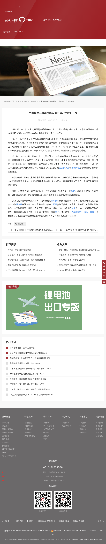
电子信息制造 (48, 429)
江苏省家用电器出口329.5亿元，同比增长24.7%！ (27, 270)
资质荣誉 (99, 429)
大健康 (46, 423)
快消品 (46, 433)
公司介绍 (99, 423)
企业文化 (99, 433)
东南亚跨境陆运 (8, 433)
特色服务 (29, 416)
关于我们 (100, 416)
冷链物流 (28, 433)
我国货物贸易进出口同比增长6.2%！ (22, 265)
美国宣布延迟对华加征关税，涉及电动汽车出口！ (27, 260)
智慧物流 (28, 423)
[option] (53, 307)
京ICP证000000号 (80, 531)
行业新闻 (34, 101)
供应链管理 (84, 539)
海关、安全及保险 (9, 456)
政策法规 (83, 429)
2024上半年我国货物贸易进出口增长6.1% (27, 374)
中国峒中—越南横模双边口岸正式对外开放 (28, 379)
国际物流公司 (78, 521)
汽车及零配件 (48, 426)
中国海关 (30, 521)
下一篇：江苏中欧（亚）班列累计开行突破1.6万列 (78, 230)
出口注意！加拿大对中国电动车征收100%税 (25, 255)
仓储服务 (5, 442)
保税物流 (5, 446)
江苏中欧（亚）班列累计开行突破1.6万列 (27, 384)
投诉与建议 (66, 426)
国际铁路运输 (7, 429)
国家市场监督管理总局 (46, 521)
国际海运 (5, 426)
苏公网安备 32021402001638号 (62, 531)
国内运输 (5, 436)
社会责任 (99, 436)
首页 (17, 101)
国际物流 (14, 539)
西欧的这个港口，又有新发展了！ (72, 260)
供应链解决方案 (8, 449)
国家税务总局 (64, 521)
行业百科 (83, 433)
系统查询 (65, 423)
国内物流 (75, 539)
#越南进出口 (20, 224)
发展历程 (99, 426)
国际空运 (5, 423)
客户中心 (66, 416)
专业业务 (47, 416)
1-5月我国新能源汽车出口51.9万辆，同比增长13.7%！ (32, 395)
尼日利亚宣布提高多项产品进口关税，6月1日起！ (78, 265)
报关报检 (5, 439)
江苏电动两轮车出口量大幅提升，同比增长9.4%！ (31, 389)
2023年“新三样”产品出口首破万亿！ (73, 270)
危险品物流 (29, 426)
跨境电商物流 (30, 436)
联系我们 (53, 461)
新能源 (46, 436)
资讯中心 (25, 101)
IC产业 (46, 439)
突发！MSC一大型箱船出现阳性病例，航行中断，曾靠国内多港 (79, 250)
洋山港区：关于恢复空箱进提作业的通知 (75, 255)
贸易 (4, 452)
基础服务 (6, 416)
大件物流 (28, 429)
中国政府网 (18, 521)
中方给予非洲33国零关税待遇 (19, 250)
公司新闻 (83, 423)
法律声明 (93, 531)
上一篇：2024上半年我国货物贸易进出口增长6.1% (32, 230)
